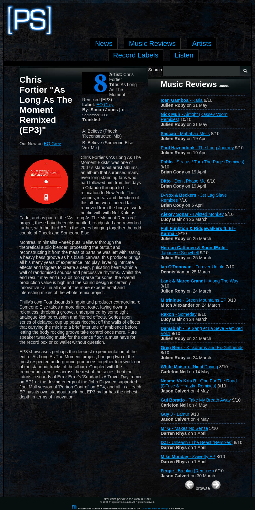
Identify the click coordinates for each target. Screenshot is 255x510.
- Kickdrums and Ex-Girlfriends (202, 347)
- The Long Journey (197, 147)
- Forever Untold (192, 266)
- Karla (182, 100)
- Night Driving (189, 366)
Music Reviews (195, 84)
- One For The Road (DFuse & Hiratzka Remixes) (199, 383)
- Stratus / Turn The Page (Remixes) (202, 161)
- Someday (178, 314)
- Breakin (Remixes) (187, 470)
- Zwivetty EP (188, 456)
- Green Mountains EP (193, 300)
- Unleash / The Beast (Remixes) (196, 442)
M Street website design (154, 508)
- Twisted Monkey (192, 214)
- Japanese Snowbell (194, 250)
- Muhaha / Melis (185, 133)
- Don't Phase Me (183, 181)
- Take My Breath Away (196, 400)
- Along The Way (199, 280)
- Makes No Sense (184, 428)
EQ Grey (104, 104)
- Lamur (175, 414)
